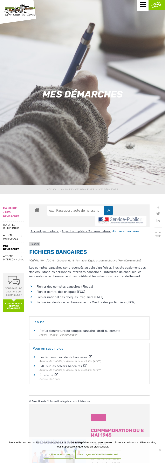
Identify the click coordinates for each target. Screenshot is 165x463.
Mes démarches (11, 247)
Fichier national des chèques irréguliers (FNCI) (69, 297)
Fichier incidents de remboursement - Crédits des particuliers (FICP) (85, 302)
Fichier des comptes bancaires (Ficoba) (64, 286)
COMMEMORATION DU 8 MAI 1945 (117, 433)
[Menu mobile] (143, 5)
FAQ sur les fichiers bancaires (63, 366)
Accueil (51, 189)
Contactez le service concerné (13, 306)
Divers (98, 417)
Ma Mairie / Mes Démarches (77, 189)
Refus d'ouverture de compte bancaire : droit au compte (80, 331)
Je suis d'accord (58, 454)
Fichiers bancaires (126, 231)
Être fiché (49, 375)
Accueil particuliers (44, 231)
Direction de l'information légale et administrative (61, 401)
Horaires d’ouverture (11, 226)
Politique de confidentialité (98, 454)
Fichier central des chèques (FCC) (60, 292)
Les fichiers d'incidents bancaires (66, 357)
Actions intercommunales (13, 258)
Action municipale (10, 237)
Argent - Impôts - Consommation (86, 231)
